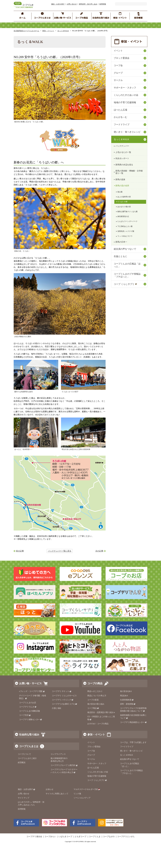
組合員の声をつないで (125, 249)
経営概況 (21, 762)
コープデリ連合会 (34, 837)
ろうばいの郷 (122, 202)
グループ (118, 73)
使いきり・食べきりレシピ (127, 132)
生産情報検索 (127, 700)
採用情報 (102, 4)
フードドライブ (121, 124)
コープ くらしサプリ (125, 284)
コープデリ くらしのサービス (64, 696)
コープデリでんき (27, 707)
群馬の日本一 (121, 242)
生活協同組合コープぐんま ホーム (26, 31)
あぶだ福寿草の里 (124, 197)
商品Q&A (124, 696)
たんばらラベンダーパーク (127, 221)
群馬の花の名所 (122, 186)
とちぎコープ (80, 837)
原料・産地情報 (128, 704)
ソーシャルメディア (82, 798)
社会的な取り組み (29, 734)
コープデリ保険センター (30, 719)
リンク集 (77, 794)
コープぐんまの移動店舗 (29, 711)
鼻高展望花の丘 (123, 216)
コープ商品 (93, 708)
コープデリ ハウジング (62, 700)
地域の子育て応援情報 (125, 102)
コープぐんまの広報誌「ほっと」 (127, 265)
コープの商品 (95, 683)
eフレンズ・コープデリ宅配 (32, 691)
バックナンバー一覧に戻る (59, 551)
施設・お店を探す (58, 4)
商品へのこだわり (94, 691)
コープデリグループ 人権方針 (64, 765)
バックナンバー (122, 146)
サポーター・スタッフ (125, 87)
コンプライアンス (58, 754)
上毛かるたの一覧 (123, 152)
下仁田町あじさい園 (124, 226)
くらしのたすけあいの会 (126, 95)
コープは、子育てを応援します (133, 742)
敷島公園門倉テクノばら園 (127, 212)
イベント (118, 50)
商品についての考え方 (96, 696)
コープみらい (50, 837)
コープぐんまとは (28, 746)
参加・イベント (48, 31)
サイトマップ (23, 798)
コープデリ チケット (61, 691)
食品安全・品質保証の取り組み (101, 712)
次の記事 (99, 551)
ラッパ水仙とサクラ (124, 236)
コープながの (109, 837)
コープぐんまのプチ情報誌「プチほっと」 (127, 275)
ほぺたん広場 (120, 110)
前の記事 (20, 551)
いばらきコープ (65, 837)
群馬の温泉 (120, 179)
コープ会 (118, 65)
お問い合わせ (72, 4)
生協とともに (120, 256)
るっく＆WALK (63, 31)
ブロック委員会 (121, 58)
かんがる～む (120, 117)
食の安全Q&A (126, 691)
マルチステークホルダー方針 (87, 789)
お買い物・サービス (30, 683)
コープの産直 (93, 700)
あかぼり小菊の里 (124, 207)
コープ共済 (25, 715)
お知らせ (49, 789)
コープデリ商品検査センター (133, 722)
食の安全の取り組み (95, 704)
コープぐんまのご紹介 (27, 758)
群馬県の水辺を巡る (124, 165)
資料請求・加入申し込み (88, 4)
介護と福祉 (56, 708)
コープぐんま (95, 837)
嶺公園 (119, 192)
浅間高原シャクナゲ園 (125, 231)
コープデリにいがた (126, 837)
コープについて (24, 754)
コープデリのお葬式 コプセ (64, 704)
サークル (118, 80)
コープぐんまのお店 (27, 703)
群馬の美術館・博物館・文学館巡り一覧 (129, 172)
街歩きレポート (122, 158)
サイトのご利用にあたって (57, 794)
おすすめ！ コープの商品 (97, 724)
